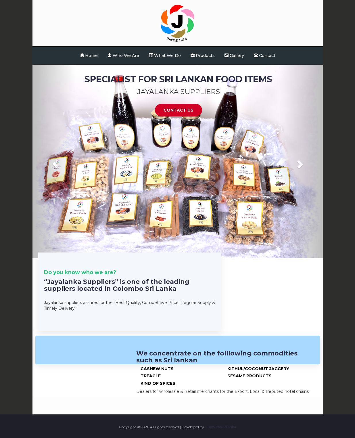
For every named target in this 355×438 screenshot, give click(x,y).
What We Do (165, 55)
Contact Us (178, 110)
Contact (264, 55)
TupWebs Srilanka (220, 427)
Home (89, 55)
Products (203, 55)
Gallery (234, 55)
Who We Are (123, 55)
